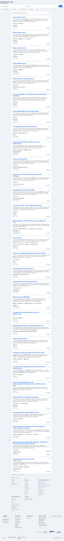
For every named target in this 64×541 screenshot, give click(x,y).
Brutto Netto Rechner (42, 523)
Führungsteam (17, 521)
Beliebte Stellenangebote (29, 498)
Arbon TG (26, 491)
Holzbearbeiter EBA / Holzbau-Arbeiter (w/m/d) (26, 412)
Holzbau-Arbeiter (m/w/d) (20, 338)
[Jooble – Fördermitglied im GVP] (59, 532)
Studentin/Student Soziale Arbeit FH (23, 268)
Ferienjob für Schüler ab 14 (42, 483)
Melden (48, 28)
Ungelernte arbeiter (15, 484)
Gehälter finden (41, 522)
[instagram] (55, 516)
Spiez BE (26, 494)
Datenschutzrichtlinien (21, 537)
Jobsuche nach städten (28, 499)
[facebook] (53, 516)
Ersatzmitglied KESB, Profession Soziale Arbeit (26, 111)
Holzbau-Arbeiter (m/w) (19, 17)
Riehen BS (26, 484)
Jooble (60, 537)
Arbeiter (13, 481)
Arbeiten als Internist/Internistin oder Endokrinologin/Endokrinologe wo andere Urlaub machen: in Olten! (29, 384)
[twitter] (57, 516)
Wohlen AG (26, 490)
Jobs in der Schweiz (18, 527)
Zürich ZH (26, 481)
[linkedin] (60, 516)
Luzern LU (26, 483)
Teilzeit (13, 502)
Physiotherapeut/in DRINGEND (21, 297)
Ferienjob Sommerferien (42, 481)
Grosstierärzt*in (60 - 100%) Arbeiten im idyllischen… (28, 205)
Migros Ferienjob (40, 494)
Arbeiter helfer (14, 483)
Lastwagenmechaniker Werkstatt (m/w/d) (24, 126)
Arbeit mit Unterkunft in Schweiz (43, 484)
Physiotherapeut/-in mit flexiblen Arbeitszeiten (26, 397)
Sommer (13, 501)
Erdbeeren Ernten (14, 499)
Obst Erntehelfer (14, 498)
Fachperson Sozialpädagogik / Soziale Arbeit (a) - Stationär (29, 253)
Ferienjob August (40, 491)
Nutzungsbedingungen (12, 537)
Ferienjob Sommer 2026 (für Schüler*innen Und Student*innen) (26, 142)
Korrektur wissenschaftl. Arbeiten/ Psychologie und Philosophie (27, 175)
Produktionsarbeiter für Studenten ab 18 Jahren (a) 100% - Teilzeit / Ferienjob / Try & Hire (29, 427)
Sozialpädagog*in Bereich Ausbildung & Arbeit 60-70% (28, 325)
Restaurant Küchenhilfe (15, 505)
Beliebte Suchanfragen (16, 477)
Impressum (19, 538)
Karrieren (16, 524)
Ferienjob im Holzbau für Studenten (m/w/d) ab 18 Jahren (29, 352)
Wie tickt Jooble (18, 519)
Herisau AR (26, 487)
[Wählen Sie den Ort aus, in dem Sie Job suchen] (33, 6)
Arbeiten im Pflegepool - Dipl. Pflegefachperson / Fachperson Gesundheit (30, 95)
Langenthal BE (27, 488)
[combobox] (5, 538)
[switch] (49, 12)
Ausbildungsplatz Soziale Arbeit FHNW (23, 190)
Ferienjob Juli (40, 488)
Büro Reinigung (14, 508)
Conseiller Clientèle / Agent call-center (24, 459)
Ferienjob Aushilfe (41, 487)
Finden (60, 6)
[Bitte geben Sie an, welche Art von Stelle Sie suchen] (11, 6)
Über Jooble (17, 517)
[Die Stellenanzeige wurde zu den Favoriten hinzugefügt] (49, 17)
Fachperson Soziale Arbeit (20, 159)
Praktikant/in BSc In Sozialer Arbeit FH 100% (25, 281)
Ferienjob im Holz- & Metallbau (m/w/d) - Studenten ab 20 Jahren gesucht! (29, 367)
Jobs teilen (29, 517)
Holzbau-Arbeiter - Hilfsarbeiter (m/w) (23, 79)
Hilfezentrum (17, 525)
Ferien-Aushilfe (17, 238)
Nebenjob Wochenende (15, 509)
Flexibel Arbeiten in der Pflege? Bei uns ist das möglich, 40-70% (29, 221)
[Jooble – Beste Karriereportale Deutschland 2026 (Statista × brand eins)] (52, 532)
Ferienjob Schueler (41, 490)
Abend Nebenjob (14, 506)
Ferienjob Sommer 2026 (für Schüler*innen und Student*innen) (26, 313)
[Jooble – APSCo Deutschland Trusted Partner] (45, 532)
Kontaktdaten (17, 522)
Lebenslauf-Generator (42, 525)
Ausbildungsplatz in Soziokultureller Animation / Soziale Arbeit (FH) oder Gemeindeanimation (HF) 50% (30, 442)
